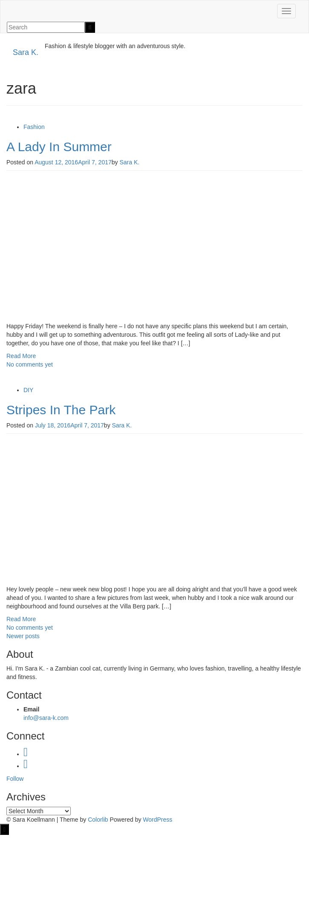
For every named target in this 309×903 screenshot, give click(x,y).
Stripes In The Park (61, 410)
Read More (21, 356)
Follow (14, 778)
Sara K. (25, 52)
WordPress (157, 819)
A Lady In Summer (59, 147)
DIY (28, 390)
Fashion (34, 126)
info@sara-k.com (46, 717)
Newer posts (23, 636)
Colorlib (98, 819)
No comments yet (29, 364)
